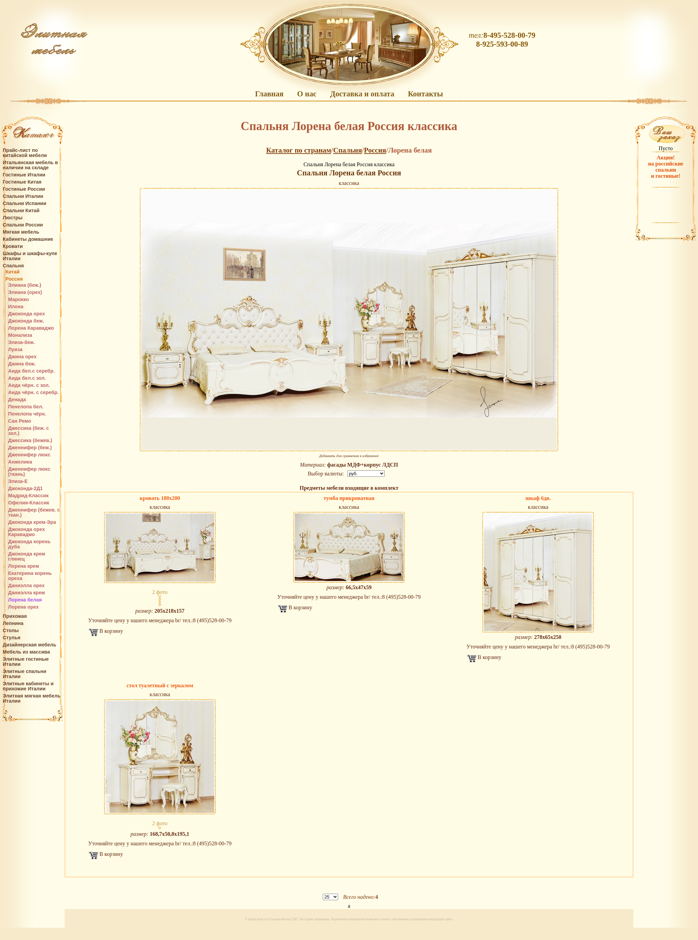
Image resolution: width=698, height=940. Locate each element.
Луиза (15, 349)
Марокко (18, 299)
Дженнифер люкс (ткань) (29, 472)
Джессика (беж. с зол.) (28, 431)
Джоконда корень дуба (29, 544)
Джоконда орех (26, 313)
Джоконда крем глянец (26, 556)
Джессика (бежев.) (30, 440)
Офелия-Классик (28, 502)
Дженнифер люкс (29, 454)
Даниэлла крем (26, 592)
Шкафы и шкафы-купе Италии (30, 256)
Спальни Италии (23, 196)
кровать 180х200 (160, 498)
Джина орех (22, 356)
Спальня (13, 265)
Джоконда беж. (26, 321)
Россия (14, 279)
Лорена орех (23, 607)
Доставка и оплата (362, 94)
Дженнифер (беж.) (30, 447)
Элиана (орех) (25, 292)
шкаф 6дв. (538, 498)
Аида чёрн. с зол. (29, 385)
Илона (15, 306)
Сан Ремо (19, 421)
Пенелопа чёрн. (27, 414)
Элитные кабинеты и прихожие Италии (28, 686)
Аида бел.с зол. (27, 378)
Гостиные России (24, 189)
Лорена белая (25, 599)
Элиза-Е (18, 481)
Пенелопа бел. (26, 406)
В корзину (111, 631)
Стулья (11, 637)
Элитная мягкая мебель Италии (32, 698)
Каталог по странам (298, 150)
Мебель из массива (26, 652)
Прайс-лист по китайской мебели (25, 153)
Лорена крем (23, 566)
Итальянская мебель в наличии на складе (30, 165)
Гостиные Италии (24, 174)
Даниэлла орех (26, 585)
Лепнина (13, 623)
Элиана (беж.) (24, 285)
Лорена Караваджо (31, 328)
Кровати (13, 246)
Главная (269, 94)
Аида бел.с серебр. (31, 371)
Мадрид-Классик (28, 495)
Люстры (12, 217)
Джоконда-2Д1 (25, 488)
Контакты (425, 94)
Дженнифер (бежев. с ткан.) (34, 512)
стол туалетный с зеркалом (160, 685)
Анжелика (20, 462)
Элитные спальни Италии (24, 674)
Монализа (20, 335)
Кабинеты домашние (28, 239)
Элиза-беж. (21, 342)
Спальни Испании (24, 203)
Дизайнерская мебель (29, 644)
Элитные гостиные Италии (26, 662)
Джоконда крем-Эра (32, 522)
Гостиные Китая (22, 182)
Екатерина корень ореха (30, 576)
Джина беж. (22, 363)
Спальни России (23, 225)
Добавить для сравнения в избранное (349, 456)
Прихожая (15, 616)
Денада (17, 399)
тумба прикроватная (348, 498)
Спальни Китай (21, 210)
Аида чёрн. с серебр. (33, 392)
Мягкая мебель (21, 232)
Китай (12, 272)
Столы (11, 630)
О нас (306, 94)
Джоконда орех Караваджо (26, 532)
